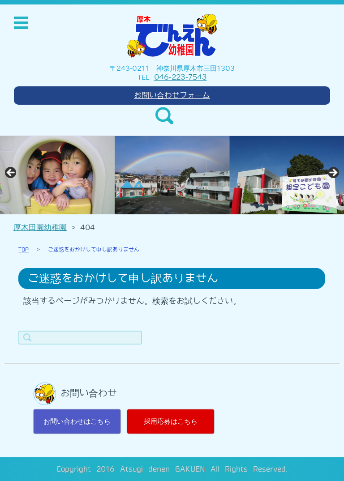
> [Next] (333, 173)
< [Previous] (11, 173)
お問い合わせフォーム (172, 95)
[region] (172, 175)
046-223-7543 (180, 77)
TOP (23, 250)
